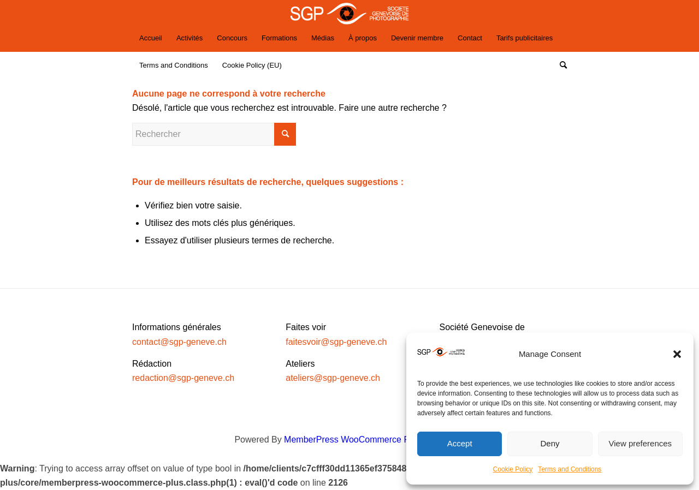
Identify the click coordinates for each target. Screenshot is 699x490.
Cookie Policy (513, 469)
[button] (677, 354)
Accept (459, 443)
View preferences (640, 443)
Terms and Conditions (569, 469)
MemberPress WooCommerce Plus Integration (374, 439)
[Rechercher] (560, 65)
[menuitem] (150, 38)
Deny (549, 443)
